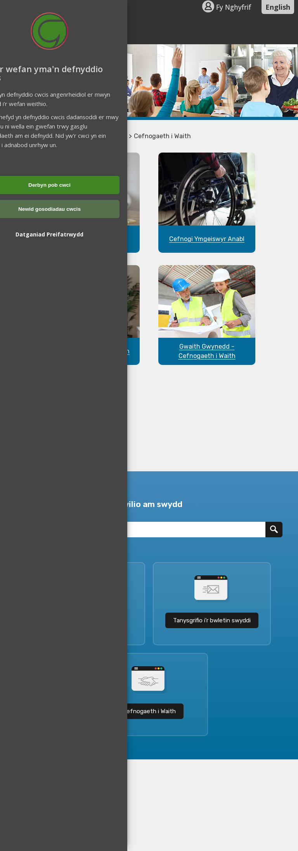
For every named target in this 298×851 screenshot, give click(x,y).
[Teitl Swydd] (140, 529)
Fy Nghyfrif (233, 7)
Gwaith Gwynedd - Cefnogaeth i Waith (207, 351)
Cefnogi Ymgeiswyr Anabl (206, 239)
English (277, 7)
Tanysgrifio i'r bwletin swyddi (212, 620)
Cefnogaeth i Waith (149, 711)
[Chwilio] (273, 529)
